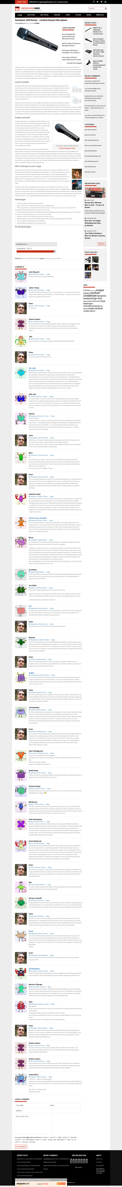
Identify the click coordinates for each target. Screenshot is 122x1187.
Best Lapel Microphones (92, 140)
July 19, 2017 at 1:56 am (36, 339)
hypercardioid (87, 301)
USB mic (57, 15)
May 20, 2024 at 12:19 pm (37, 987)
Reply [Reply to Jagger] (53, 675)
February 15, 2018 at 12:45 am (38, 496)
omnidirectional (91, 306)
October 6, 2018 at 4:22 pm (37, 731)
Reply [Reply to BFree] (51, 540)
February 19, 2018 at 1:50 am (38, 520)
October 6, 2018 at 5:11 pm (37, 692)
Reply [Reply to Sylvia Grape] (49, 773)
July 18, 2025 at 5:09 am (36, 1061)
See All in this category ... (74, 63)
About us (99, 1159)
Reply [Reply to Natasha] (53, 640)
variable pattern (89, 311)
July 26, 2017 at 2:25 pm (36, 354)
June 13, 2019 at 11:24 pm (37, 867)
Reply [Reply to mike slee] (51, 396)
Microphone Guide (90, 172)
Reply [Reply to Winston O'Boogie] (49, 987)
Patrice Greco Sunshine (38, 518)
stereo (85, 309)
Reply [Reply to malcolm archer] (51, 496)
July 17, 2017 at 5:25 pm (36, 306)
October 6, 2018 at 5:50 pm (37, 659)
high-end (97, 298)
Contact (99, 1162)
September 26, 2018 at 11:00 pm (39, 640)
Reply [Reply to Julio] (48, 339)
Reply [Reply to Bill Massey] (47, 804)
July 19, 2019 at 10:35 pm (37, 884)
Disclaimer (100, 1166)
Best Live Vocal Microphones (30, 258)
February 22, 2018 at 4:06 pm (38, 540)
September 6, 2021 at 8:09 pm (38, 955)
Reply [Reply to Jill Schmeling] (50, 710)
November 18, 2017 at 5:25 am (38, 438)
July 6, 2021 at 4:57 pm (36, 900)
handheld (58, 258)
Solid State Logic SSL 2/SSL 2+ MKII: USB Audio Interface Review (98, 53)
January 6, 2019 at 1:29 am (37, 773)
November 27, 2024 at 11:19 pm (39, 1004)
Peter (37, 23)
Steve (31, 931)
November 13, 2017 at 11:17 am (39, 416)
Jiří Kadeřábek (34, 969)
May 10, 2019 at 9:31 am (36, 821)
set (101, 306)
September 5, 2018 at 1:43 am (38, 624)
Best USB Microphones (91, 161)
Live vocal (44, 15)
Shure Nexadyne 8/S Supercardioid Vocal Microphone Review (68, 36)
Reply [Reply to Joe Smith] (50, 588)
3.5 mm (86, 290)
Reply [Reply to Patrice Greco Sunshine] (51, 520)
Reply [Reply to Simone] (52, 416)
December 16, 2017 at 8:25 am (38, 477)
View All (101, 244)
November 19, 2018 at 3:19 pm (38, 753)
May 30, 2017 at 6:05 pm (36, 274)
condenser (90, 295)
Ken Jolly (32, 368)
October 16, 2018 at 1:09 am (38, 588)
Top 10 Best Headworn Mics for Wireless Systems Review (95, 235)
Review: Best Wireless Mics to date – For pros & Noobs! (94, 205)
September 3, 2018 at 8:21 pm (38, 608)
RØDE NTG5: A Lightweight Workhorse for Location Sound (48, 2)
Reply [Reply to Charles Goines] (48, 321)
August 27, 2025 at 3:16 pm (37, 1077)
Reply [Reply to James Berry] (50, 1077)
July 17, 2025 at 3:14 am (36, 1045)
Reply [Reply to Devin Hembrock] (48, 843)
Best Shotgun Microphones (93, 156)
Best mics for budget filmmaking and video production (93, 223)
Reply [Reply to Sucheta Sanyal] (48, 788)
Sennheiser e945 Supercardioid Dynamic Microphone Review (94, 98)
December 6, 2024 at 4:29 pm (38, 1028)
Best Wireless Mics (90, 166)
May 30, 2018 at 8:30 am (36, 572)
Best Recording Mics (91, 151)
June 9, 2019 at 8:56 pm (36, 843)
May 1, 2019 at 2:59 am (36, 804)
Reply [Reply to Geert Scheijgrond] (52, 753)
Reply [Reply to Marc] (52, 455)
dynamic (52, 258)
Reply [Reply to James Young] (48, 290)
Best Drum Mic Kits (90, 135)
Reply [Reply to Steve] (51, 933)
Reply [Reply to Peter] (48, 306)
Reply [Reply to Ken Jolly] (48, 370)
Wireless (100, 15)
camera (86, 293)
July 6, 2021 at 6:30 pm (36, 916)
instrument (96, 301)
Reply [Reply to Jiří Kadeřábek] (52, 971)
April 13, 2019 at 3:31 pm (37, 788)
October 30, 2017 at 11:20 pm (38, 396)
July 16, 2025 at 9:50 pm (36, 321)
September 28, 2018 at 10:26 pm (39, 675)
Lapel (68, 15)
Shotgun (31, 15)
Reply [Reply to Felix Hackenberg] (48, 821)
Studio (78, 15)
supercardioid (95, 308)
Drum (88, 15)
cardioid (46, 258)
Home (20, 15)
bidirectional (93, 290)
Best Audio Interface (91, 129)
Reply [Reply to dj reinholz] (48, 572)
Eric (30, 606)
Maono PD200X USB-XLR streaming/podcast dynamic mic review (99, 65)
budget (100, 290)
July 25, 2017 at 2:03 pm (36, 370)
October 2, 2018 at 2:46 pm (37, 710)
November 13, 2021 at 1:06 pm (38, 971)
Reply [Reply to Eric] (51, 608)
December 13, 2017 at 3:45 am (38, 455)
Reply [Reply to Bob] (49, 884)
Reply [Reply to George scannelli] (47, 900)
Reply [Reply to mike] (52, 1004)
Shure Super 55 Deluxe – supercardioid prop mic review (95, 108)
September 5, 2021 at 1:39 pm (38, 933)
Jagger (31, 673)
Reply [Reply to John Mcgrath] (48, 274)
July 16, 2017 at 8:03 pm (36, 290)
